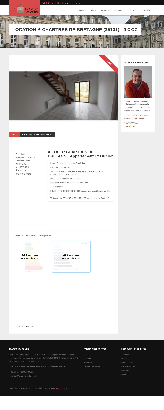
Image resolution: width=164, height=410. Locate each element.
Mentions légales (128, 381)
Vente (93, 10)
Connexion (125, 388)
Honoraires (88, 377)
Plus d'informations (24, 340)
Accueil (82, 10)
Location (105, 10)
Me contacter (131, 126)
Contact (147, 10)
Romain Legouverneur (63, 402)
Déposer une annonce (93, 381)
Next (112, 131)
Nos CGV (125, 385)
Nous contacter (127, 377)
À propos (118, 10)
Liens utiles (133, 10)
